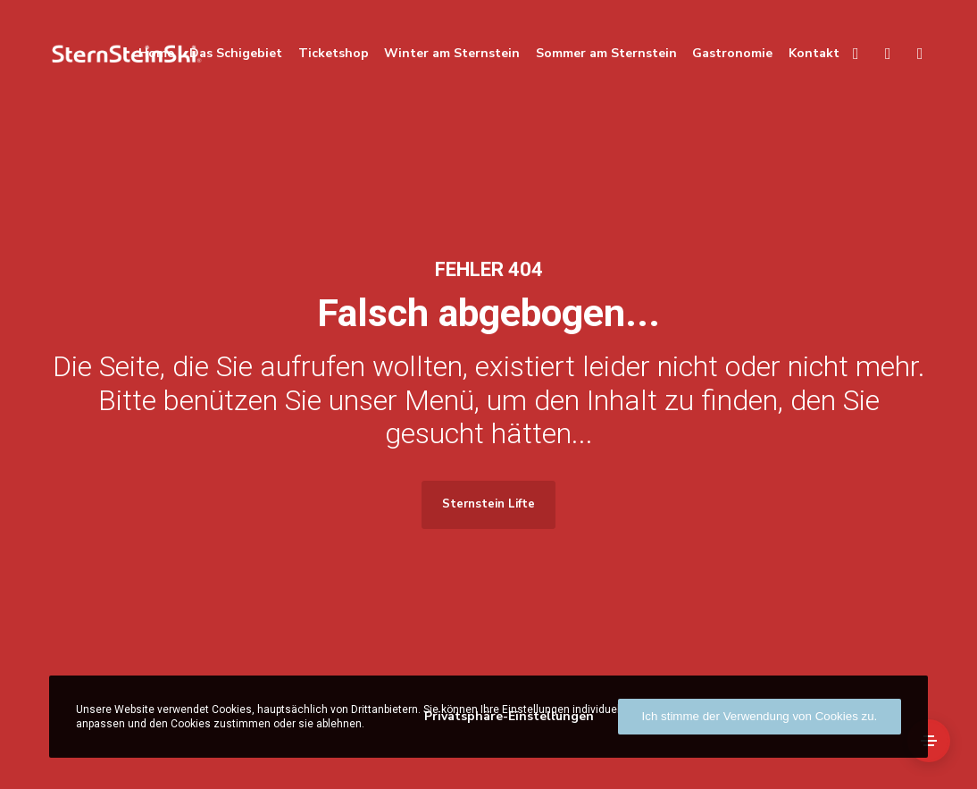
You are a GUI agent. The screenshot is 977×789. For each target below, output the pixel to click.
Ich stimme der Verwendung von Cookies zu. (760, 716)
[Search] (847, 53)
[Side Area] (928, 740)
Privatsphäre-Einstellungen (509, 716)
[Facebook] (912, 53)
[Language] (880, 53)
